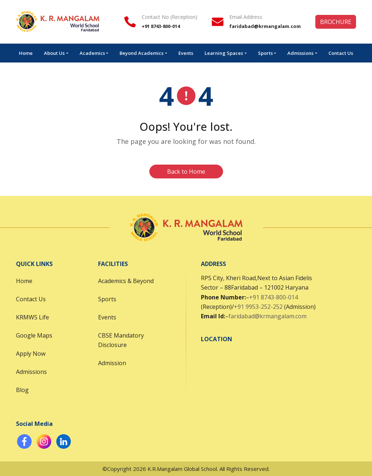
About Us (54, 53)
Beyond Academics (141, 53)
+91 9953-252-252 (258, 307)
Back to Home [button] (186, 172)
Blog (22, 390)
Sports (265, 53)
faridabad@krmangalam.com (268, 316)
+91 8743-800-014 (273, 297)
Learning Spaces (224, 53)
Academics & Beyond (126, 281)
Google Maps (34, 335)
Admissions (300, 53)
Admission (112, 363)
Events (185, 53)
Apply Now (30, 354)
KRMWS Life (32, 317)
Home (26, 53)
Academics (92, 53)
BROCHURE (335, 22)
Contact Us (340, 53)
